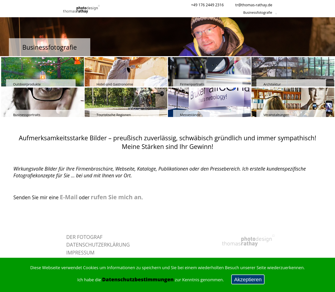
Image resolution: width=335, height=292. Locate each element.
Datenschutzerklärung (98, 244)
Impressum (80, 252)
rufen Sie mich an (116, 197)
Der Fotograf (84, 237)
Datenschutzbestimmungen (138, 279)
